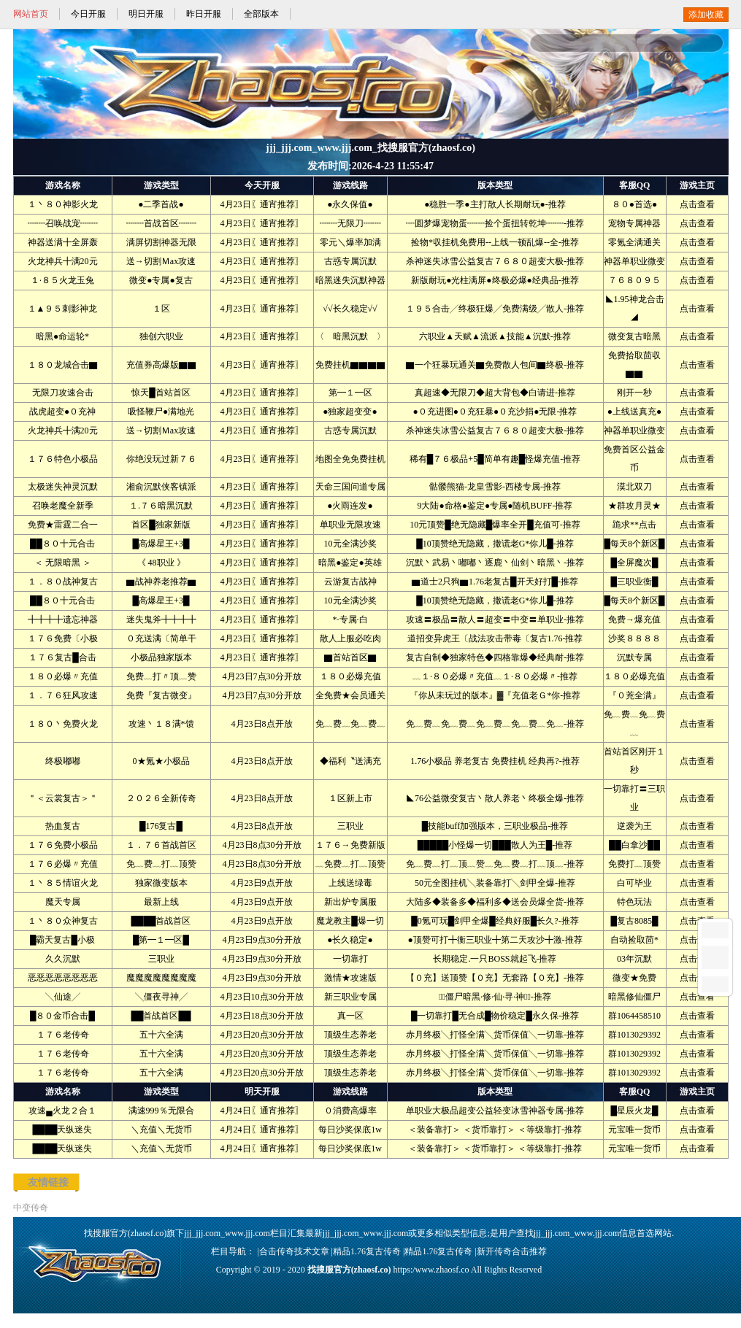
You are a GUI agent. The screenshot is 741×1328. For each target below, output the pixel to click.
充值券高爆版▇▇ (161, 365)
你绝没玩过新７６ (161, 459)
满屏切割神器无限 (161, 242)
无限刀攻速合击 (62, 392)
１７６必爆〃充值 (63, 864)
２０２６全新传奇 (161, 798)
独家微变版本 (161, 883)
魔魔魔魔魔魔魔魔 (161, 978)
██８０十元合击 (62, 543)
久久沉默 (62, 959)
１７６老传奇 (63, 1035)
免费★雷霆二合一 (63, 525)
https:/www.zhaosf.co (431, 1270)
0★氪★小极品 (161, 761)
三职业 (161, 959)
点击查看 (697, 204)
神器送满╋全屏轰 (63, 242)
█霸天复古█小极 (62, 940)
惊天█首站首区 (161, 392)
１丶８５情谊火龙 (63, 883)
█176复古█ (161, 826)
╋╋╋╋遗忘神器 (63, 619)
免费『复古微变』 (161, 695)
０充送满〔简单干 (161, 638)
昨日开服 (203, 14)
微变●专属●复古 (161, 280)
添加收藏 (705, 14)
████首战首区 (161, 921)
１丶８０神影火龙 (63, 204)
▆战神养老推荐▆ (161, 581)
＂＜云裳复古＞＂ (63, 798)
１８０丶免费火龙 (63, 724)
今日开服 (88, 14)
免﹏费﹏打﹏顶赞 (161, 864)
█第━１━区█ (161, 940)
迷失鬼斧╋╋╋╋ (161, 619)
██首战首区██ (161, 1016)
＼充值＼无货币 (161, 1129)
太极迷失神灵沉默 (63, 487)
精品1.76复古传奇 (367, 1251)
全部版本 (261, 14)
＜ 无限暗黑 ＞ (62, 562)
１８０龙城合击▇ (63, 365)
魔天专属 (62, 902)
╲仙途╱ (62, 997)
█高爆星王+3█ (161, 543)
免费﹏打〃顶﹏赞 (161, 676)
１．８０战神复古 (63, 581)
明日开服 (146, 14)
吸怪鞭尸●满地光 (161, 411)
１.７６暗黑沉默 (161, 506)
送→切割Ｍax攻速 (161, 261)
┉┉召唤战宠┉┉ (63, 223)
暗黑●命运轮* (62, 336)
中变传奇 (30, 1207)
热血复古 (62, 826)
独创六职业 (161, 336)
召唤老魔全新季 (62, 506)
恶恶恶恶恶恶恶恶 (63, 978)
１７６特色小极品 (63, 459)
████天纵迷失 (62, 1129)
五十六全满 (161, 1035)
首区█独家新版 (161, 525)
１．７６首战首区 (161, 845)
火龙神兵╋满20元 (63, 261)
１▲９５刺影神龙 (63, 309)
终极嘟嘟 (62, 761)
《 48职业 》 (161, 562)
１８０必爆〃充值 (63, 676)
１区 (161, 309)
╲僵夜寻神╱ (161, 997)
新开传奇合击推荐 (512, 1251)
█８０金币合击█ (62, 1016)
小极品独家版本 (161, 657)
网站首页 (30, 14)
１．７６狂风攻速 (63, 695)
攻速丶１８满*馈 (161, 724)
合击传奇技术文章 (294, 1251)
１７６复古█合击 (62, 657)
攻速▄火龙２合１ (62, 1110)
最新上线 (161, 902)
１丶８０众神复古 (63, 921)
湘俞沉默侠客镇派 (161, 487)
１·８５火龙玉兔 (62, 280)
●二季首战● (161, 204)
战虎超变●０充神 (62, 411)
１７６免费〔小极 (63, 638)
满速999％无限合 (161, 1110)
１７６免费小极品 (63, 845)
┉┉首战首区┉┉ (161, 223)
